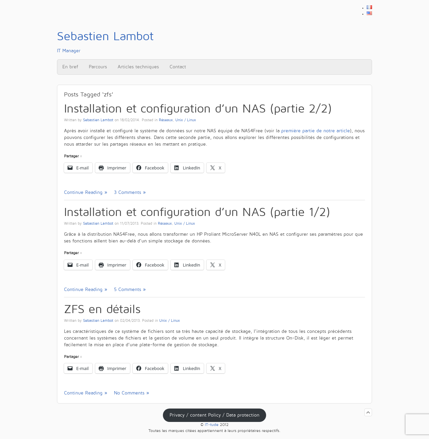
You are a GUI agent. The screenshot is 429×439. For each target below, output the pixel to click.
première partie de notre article (315, 130)
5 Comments (127, 289)
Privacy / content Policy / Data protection (214, 415)
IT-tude (212, 425)
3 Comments (127, 192)
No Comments (129, 392)
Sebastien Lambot (98, 120)
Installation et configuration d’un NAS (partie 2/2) (198, 108)
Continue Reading (83, 192)
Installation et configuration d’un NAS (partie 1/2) (197, 212)
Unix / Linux (185, 120)
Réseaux (166, 120)
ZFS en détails (102, 309)
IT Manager (105, 41)
